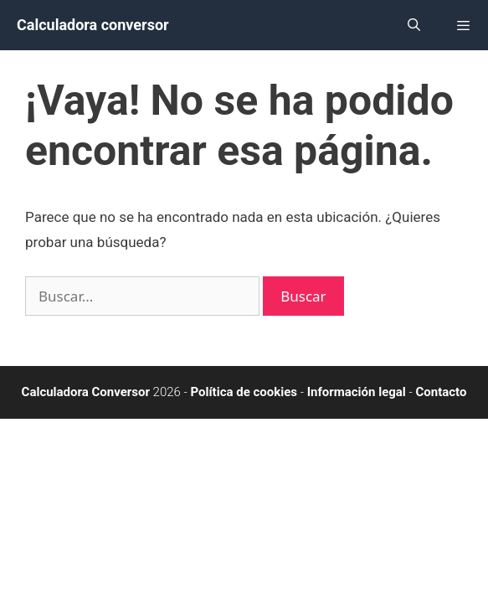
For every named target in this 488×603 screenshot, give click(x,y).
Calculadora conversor (93, 25)
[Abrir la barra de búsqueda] (413, 25)
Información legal (356, 391)
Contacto (440, 391)
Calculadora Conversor (86, 391)
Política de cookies (244, 391)
